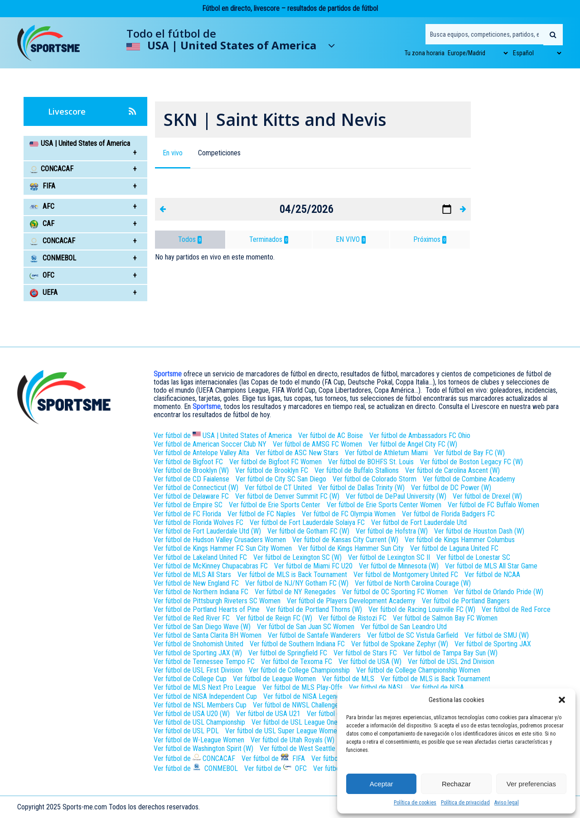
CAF (41, 223)
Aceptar (381, 784)
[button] (561, 699)
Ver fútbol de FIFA (273, 758)
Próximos (429, 239)
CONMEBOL (52, 258)
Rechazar (456, 784)
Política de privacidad (465, 802)
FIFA (42, 186)
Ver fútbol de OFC (275, 768)
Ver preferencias (531, 784)
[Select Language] (537, 53)
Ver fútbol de (223, 435)
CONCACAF (52, 240)
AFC (41, 206)
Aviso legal (506, 802)
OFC (41, 275)
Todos (190, 239)
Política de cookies (415, 802)
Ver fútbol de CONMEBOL (196, 768)
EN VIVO (351, 239)
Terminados (268, 239)
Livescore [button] (96, 111)
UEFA (43, 292)
